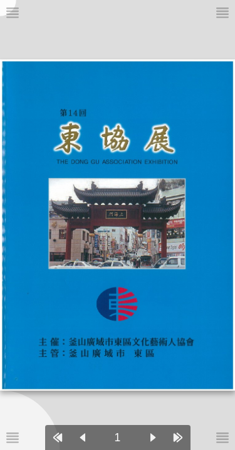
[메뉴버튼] (12, 437)
